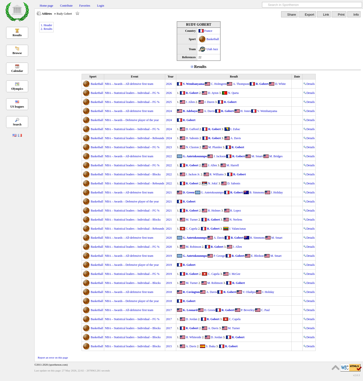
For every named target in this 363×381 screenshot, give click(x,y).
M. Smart (257, 156)
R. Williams (217, 174)
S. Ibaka (210, 346)
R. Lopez (235, 210)
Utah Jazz (212, 49)
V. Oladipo (249, 292)
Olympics (17, 88)
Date (297, 76)
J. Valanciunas (237, 228)
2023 (169, 147)
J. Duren (209, 102)
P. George (219, 256)
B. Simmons (257, 192)
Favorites (84, 5)
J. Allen (190, 102)
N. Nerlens (235, 219)
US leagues (17, 106)
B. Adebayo (190, 111)
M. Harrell (232, 165)
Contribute (66, 5)
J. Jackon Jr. (193, 174)
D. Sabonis (192, 138)
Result (234, 76)
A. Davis (209, 111)
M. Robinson (193, 246)
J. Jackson (219, 156)
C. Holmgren (218, 84)
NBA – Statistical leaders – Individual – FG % (132, 93)
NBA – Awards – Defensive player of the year (132, 120)
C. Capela (191, 228)
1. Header (46, 25)
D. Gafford (192, 129)
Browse (17, 53)
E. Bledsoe (257, 256)
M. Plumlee (215, 147)
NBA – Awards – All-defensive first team (129, 84)
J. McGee (234, 274)
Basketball (213, 39)
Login (100, 5)
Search (17, 124)
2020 (169, 237)
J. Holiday (277, 192)
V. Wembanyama (193, 84)
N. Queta (233, 93)
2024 (169, 111)
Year (171, 76)
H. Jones (245, 111)
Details (309, 84)
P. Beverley (247, 310)
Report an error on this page (53, 357)
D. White (280, 84)
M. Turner (192, 219)
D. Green (188, 192)
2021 (169, 192)
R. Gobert (262, 84)
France (208, 31)
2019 (169, 256)
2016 (169, 337)
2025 (169, 102)
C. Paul (265, 310)
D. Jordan (191, 319)
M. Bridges (276, 156)
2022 (169, 156)
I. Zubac (235, 129)
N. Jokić (213, 183)
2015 (169, 346)
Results (17, 35)
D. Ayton (213, 93)
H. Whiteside (193, 337)
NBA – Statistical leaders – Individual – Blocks (133, 174)
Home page (46, 5)
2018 (169, 292)
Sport (93, 76)
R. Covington (191, 292)
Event (134, 76)
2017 (169, 310)
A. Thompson (241, 84)
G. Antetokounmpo (195, 156)
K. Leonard (190, 310)
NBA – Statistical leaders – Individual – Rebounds (134, 138)
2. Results (46, 29)
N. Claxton (192, 147)
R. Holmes (214, 210)
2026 (169, 84)
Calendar (17, 71)
